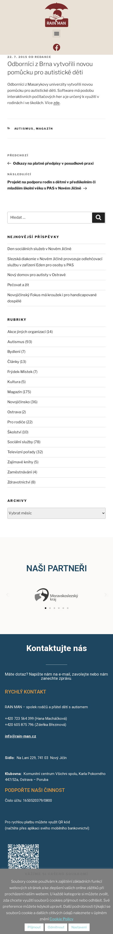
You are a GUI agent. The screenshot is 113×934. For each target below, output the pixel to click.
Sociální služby (20, 442)
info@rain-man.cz (20, 736)
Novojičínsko (18, 402)
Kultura (13, 382)
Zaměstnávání (19, 472)
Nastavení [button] (79, 927)
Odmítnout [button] (56, 927)
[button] (56, 33)
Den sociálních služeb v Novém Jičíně (39, 249)
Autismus (24, 128)
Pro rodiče (16, 422)
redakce (43, 57)
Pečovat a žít (18, 285)
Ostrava (14, 412)
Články (13, 362)
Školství (14, 432)
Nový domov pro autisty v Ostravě (36, 275)
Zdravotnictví (18, 482)
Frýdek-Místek (19, 372)
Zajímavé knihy (20, 462)
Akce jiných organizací (26, 332)
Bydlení (13, 351)
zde (56, 103)
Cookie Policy (61, 919)
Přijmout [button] (34, 927)
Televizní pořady (21, 452)
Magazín (44, 128)
